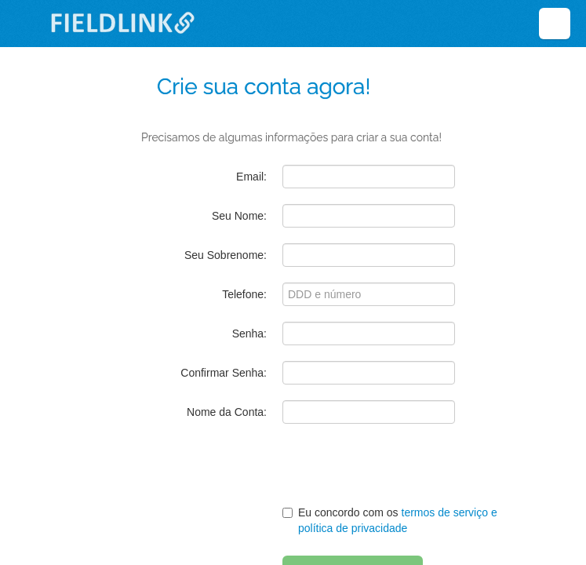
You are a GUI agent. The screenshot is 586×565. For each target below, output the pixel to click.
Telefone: (244, 294)
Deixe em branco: (204, 49)
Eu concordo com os (389, 520)
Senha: (249, 333)
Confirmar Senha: (223, 372)
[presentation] (383, 470)
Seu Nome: (239, 216)
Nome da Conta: (227, 412)
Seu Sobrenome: (225, 255)
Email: (251, 176)
